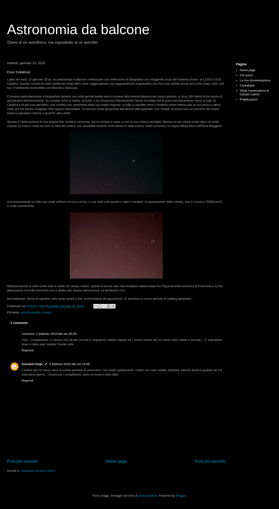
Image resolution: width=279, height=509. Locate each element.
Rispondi (27, 350)
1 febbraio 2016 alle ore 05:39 (56, 334)
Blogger (181, 495)
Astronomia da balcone (78, 29)
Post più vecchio (210, 461)
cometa (46, 312)
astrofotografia (30, 312)
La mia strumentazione (255, 80)
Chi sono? (246, 75)
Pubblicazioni (249, 99)
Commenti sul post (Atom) (37, 470)
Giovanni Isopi (32, 364)
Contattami (247, 85)
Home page (116, 461)
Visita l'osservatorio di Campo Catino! (254, 92)
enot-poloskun (147, 495)
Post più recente (22, 461)
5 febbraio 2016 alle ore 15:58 (70, 364)
